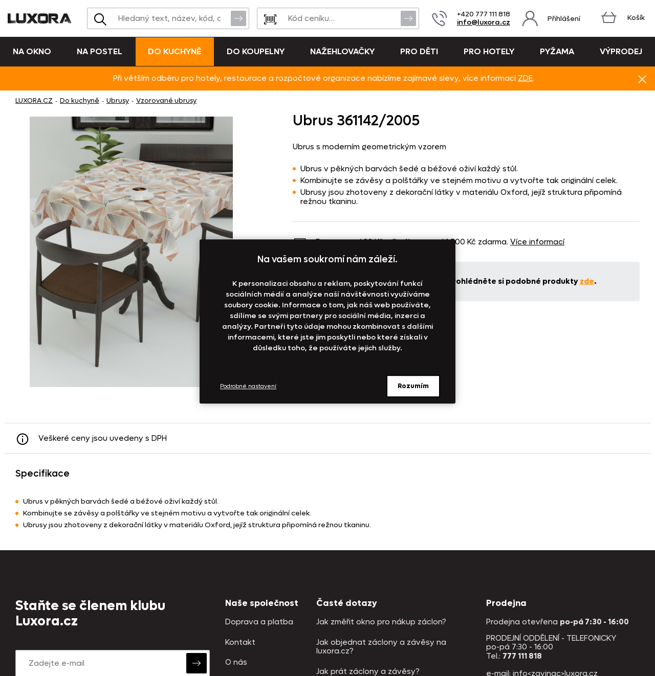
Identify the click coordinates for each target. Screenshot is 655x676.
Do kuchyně (174, 51)
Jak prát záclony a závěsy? (368, 671)
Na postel (99, 51)
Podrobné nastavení (248, 386)
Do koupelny (256, 51)
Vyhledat (238, 18)
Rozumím (413, 385)
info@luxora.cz (483, 22)
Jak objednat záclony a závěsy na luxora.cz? (381, 647)
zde (587, 281)
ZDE (525, 78)
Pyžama (557, 51)
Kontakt (240, 642)
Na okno (32, 51)
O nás (236, 662)
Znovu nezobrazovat (642, 79)
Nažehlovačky (342, 51)
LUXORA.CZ (34, 100)
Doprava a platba (259, 622)
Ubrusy (117, 100)
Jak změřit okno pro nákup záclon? (381, 622)
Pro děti (419, 51)
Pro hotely (489, 51)
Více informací (537, 242)
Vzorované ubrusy (166, 100)
